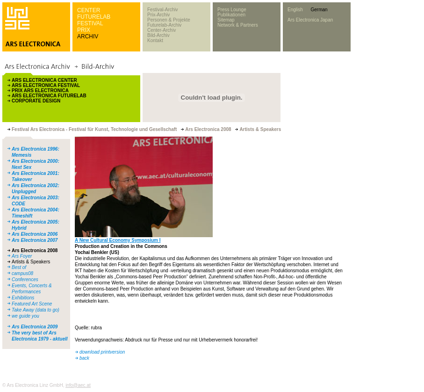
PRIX (83, 30)
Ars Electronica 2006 (34, 234)
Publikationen (231, 14)
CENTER (88, 10)
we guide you (25, 316)
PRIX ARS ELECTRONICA (40, 90)
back (84, 358)
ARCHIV (87, 36)
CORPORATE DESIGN (36, 100)
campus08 (22, 273)
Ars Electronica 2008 (34, 250)
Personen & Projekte (168, 19)
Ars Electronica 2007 (34, 240)
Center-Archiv (161, 30)
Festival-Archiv (162, 9)
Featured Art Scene (32, 303)
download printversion (102, 352)
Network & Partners (237, 25)
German (318, 9)
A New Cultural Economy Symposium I (118, 240)
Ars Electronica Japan (310, 19)
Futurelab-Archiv (164, 25)
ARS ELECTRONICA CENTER (44, 80)
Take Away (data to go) (35, 309)
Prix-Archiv (158, 14)
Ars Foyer (22, 256)
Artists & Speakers (31, 261)
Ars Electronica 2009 (34, 326)
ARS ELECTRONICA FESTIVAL (46, 85)
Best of (19, 267)
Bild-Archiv (158, 35)
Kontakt (155, 40)
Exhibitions (23, 297)
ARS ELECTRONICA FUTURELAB (49, 95)
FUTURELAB (93, 17)
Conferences (25, 279)
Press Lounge (231, 9)
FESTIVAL (90, 23)
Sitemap (226, 19)
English (295, 9)
